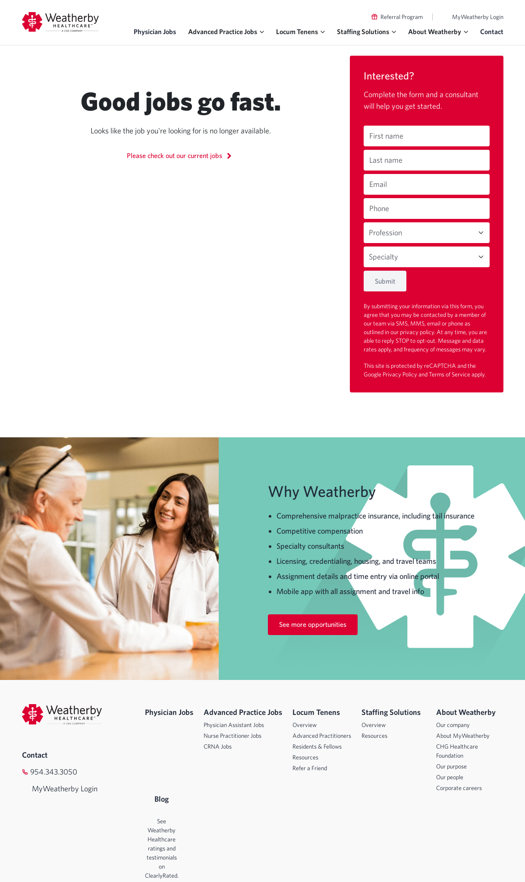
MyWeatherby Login (477, 16)
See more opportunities (312, 624)
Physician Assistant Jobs (234, 724)
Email (378, 184)
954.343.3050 (53, 771)
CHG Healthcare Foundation (457, 751)
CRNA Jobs (218, 746)
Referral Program (401, 16)
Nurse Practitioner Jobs (232, 735)
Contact (491, 31)
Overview (304, 724)
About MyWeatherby (463, 735)
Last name (385, 159)
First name (386, 135)
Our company (453, 724)
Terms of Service (450, 374)
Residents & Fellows (317, 746)
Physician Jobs (155, 31)
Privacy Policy (400, 374)
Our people (449, 777)
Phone (379, 208)
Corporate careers (459, 787)
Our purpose (451, 766)
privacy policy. (418, 332)
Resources (305, 757)
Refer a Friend (309, 768)
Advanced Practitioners (321, 735)
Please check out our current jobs (180, 155)
